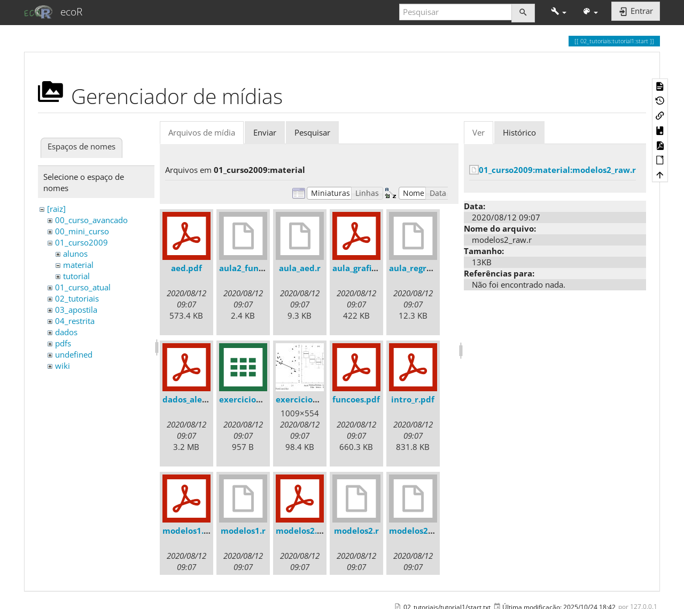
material (78, 264)
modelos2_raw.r (421, 530)
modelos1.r (243, 530)
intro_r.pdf (412, 399)
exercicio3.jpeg (306, 399)
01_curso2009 (81, 242)
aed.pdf (186, 268)
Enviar (264, 132)
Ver (478, 132)
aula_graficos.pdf (366, 268)
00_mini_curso (82, 231)
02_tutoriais (77, 298)
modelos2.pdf (303, 530)
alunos (75, 253)
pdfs (63, 343)
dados (66, 332)
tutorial (76, 276)
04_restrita (75, 320)
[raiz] (56, 208)
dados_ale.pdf (190, 399)
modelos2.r (356, 530)
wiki (62, 365)
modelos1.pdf (189, 530)
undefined (73, 354)
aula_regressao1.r (424, 268)
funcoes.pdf (356, 399)
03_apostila (76, 309)
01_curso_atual (83, 287)
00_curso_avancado (91, 220)
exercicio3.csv (247, 399)
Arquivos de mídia (201, 132)
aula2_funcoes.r (250, 268)
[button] (558, 12)
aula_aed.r (300, 268)
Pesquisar (312, 132)
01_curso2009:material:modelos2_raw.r (557, 169)
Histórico (519, 132)
